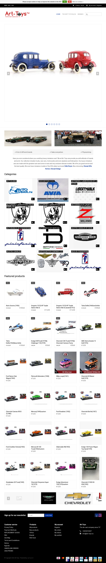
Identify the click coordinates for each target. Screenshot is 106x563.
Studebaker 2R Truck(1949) (15, 482)
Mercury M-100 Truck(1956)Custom (37, 448)
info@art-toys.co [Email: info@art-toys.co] (88, 533)
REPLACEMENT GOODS (12, 532)
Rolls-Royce (68, 166)
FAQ (5, 535)
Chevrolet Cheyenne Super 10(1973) (40, 483)
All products (33, 527)
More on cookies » (78, 1)
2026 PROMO (8, 551)
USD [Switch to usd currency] (12, 5)
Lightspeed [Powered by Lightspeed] (30, 558)
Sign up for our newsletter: (15, 515)
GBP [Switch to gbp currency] (9, 5)
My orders (58, 530)
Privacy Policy (8, 527)
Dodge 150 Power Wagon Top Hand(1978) (89, 448)
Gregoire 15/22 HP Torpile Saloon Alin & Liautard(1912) (65, 307)
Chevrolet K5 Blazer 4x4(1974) (87, 377)
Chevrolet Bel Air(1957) (89, 411)
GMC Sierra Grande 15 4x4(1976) (88, 342)
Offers (32, 532)
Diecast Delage (56, 169)
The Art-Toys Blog (69, 14)
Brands (80, 14)
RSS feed (33, 538)
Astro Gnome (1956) (12, 305)
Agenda (7, 546)
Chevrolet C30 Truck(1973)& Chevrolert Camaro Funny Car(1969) (65, 342)
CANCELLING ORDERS (11, 548)
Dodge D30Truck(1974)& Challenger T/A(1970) (39, 342)
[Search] (93, 14)
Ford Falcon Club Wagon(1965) (11, 377)
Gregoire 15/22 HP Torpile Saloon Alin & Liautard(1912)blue (39, 307)
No (69, 1)
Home (58, 14)
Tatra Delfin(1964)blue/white (13, 342)
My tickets (58, 532)
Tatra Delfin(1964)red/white (90, 305)
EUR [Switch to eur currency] (5, 5)
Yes (65, 1)
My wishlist (58, 535)
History (6, 543)
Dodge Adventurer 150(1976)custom (62, 483)
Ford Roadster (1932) (63, 411)
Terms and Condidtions (11, 540)
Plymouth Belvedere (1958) (40, 376)
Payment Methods (10, 530)
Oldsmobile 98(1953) (63, 447)
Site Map (7, 538)
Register (57, 527)
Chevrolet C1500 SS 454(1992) (87, 483)
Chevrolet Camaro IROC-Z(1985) (14, 412)
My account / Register (94, 5)
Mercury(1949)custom (38, 411)
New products (34, 530)
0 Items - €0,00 (78, 5)
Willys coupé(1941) (62, 376)
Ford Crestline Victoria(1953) (15, 447)
